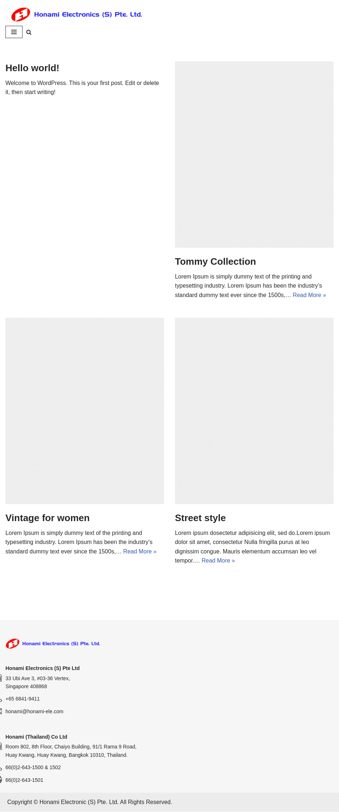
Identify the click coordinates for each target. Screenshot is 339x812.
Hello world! (32, 68)
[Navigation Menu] (14, 32)
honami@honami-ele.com (34, 712)
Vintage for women (47, 518)
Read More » (310, 295)
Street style (200, 518)
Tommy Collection (215, 261)
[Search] (29, 32)
